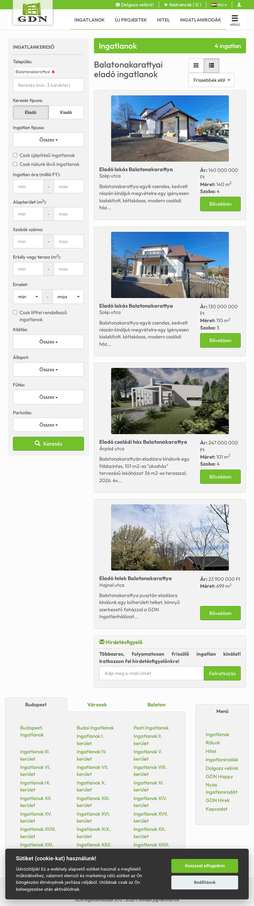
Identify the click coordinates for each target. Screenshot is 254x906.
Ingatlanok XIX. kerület (93, 832)
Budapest (36, 704)
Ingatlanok (89, 20)
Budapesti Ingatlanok (32, 731)
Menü (222, 711)
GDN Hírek (218, 800)
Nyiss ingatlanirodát (221, 788)
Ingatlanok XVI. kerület (93, 817)
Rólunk (213, 742)
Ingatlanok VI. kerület (35, 770)
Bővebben (139, 204)
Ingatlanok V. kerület (148, 755)
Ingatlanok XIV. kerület (150, 801)
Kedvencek (182, 5)
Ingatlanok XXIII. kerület (152, 848)
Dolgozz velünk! (135, 5)
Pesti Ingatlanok (151, 728)
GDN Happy (219, 776)
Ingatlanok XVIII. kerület (38, 832)
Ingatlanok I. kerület (90, 739)
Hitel (163, 20)
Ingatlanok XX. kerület (150, 832)
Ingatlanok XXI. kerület (37, 848)
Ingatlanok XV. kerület (36, 817)
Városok (97, 704)
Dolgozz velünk (222, 768)
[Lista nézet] (130, 65)
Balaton (156, 704)
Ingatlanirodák (200, 20)
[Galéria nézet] (115, 65)
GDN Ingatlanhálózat (94, 899)
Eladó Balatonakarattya (55, 169)
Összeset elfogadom (205, 865)
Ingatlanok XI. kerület (149, 786)
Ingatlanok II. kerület (148, 739)
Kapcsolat (217, 809)
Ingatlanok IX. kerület (35, 786)
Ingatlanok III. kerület (35, 755)
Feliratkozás (141, 673)
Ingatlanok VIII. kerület (150, 770)
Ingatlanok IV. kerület (92, 755)
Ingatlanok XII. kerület (36, 801)
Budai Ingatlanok (95, 728)
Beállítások (205, 882)
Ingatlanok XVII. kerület (151, 817)
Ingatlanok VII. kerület (92, 770)
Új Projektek (131, 20)
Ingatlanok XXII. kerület (94, 848)
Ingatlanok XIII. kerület (93, 801)
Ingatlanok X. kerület (91, 786)
